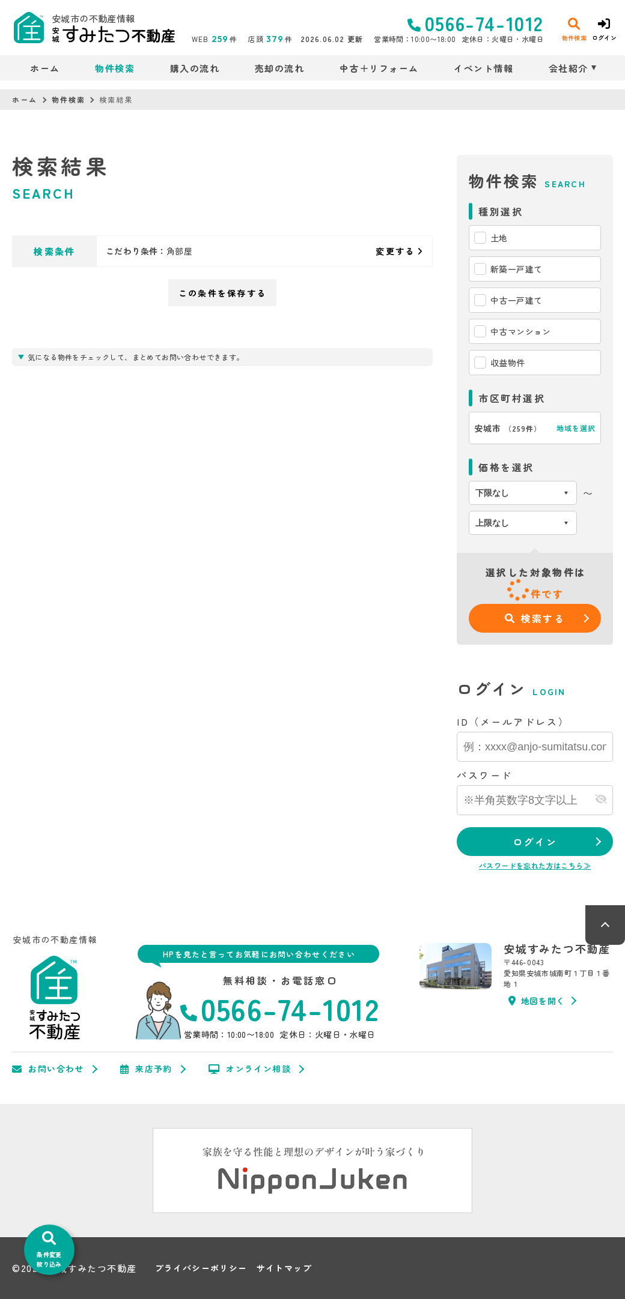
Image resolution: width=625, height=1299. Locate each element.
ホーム (45, 68)
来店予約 (146, 1069)
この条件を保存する (222, 293)
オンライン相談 (250, 1069)
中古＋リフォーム (379, 68)
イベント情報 (483, 68)
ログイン (535, 841)
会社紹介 (568, 68)
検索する (535, 618)
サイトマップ (284, 1268)
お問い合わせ (48, 1069)
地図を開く (536, 1001)
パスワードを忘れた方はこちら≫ (535, 865)
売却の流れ (280, 68)
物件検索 (115, 68)
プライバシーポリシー (201, 1268)
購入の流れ (195, 68)
